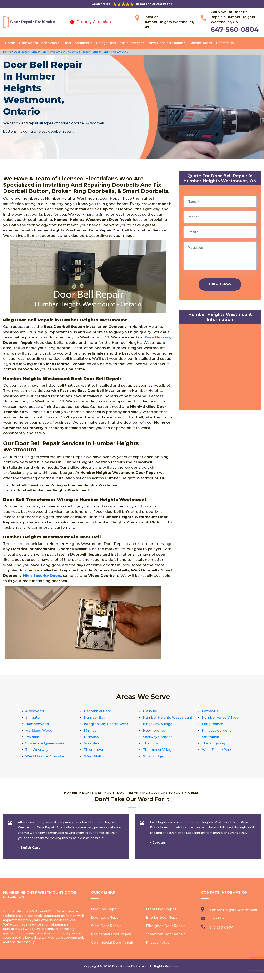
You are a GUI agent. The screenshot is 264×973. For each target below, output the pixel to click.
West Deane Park (216, 750)
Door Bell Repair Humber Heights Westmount (98, 51)
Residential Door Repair (111, 934)
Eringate (32, 717)
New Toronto (154, 730)
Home (10, 43)
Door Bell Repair (105, 909)
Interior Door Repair (163, 917)
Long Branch (212, 724)
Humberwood (37, 724)
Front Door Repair (161, 909)
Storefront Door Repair (165, 934)
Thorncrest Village (158, 750)
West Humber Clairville (44, 756)
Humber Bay (94, 717)
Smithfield (210, 737)
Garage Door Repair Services (119, 43)
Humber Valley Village (220, 717)
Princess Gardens (216, 730)
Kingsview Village (157, 724)
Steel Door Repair (106, 926)
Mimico (90, 730)
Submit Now (220, 284)
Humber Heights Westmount (167, 717)
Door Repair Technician (38, 43)
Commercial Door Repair (112, 942)
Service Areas (201, 43)
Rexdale (32, 737)
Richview (91, 737)
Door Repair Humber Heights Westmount (40, 51)
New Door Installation (166, 43)
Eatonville (210, 711)
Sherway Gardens (157, 737)
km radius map (220, 367)
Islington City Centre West (106, 724)
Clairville (150, 711)
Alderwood (34, 711)
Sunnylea (91, 743)
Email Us (216, 918)
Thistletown (94, 750)
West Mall (92, 756)
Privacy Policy (157, 942)
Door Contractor (76, 43)
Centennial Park (97, 711)
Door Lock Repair (106, 917)
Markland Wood (39, 730)
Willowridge (153, 756)
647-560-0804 (235, 29)
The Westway (36, 750)
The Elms (151, 743)
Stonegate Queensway (44, 743)
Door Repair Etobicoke (129, 966)
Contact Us (225, 43)
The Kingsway (214, 743)
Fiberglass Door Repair (165, 926)
